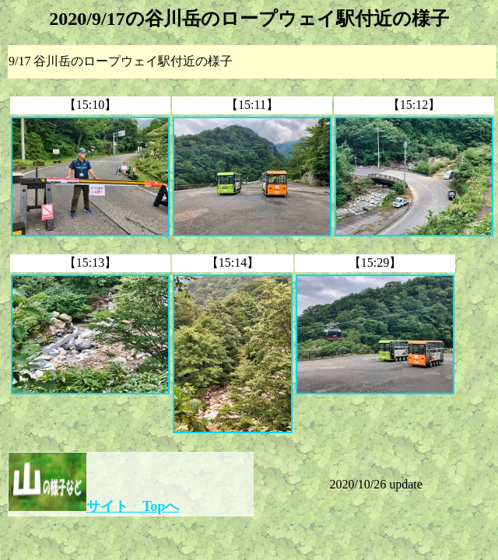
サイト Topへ (132, 506)
